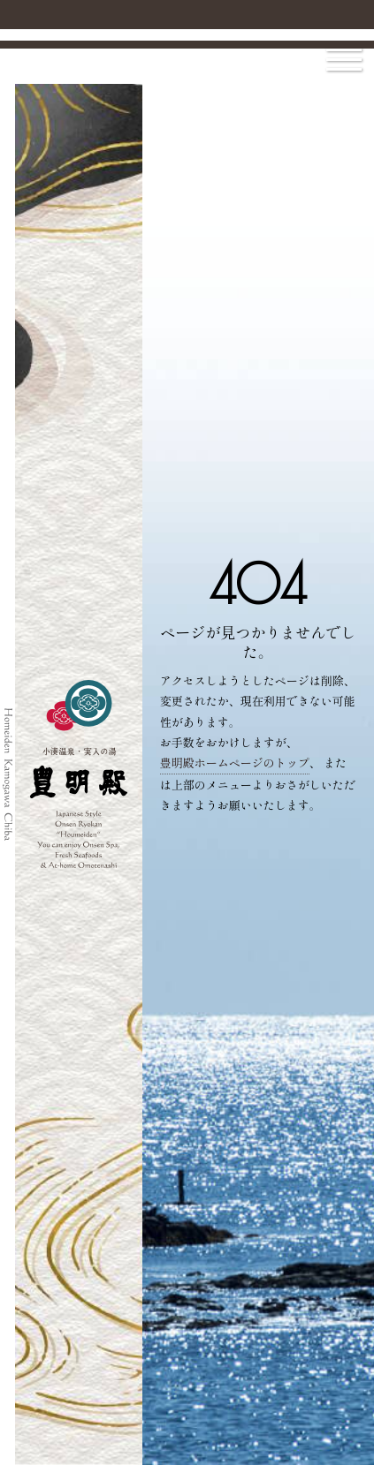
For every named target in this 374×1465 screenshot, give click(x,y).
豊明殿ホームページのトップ (234, 762)
